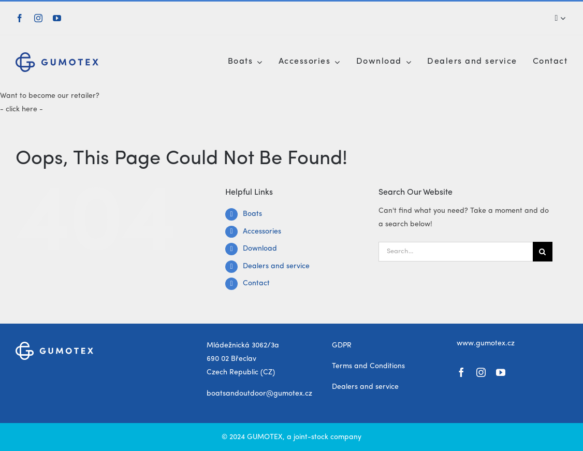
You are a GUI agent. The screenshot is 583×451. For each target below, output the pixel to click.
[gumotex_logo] (57, 56)
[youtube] (57, 18)
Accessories (262, 231)
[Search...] (455, 251)
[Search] (557, 18)
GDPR (342, 345)
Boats (252, 213)
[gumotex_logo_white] (54, 345)
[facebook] (20, 18)
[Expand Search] (562, 18)
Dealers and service (276, 266)
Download (260, 248)
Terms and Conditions (368, 366)
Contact (256, 283)
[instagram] (38, 18)
